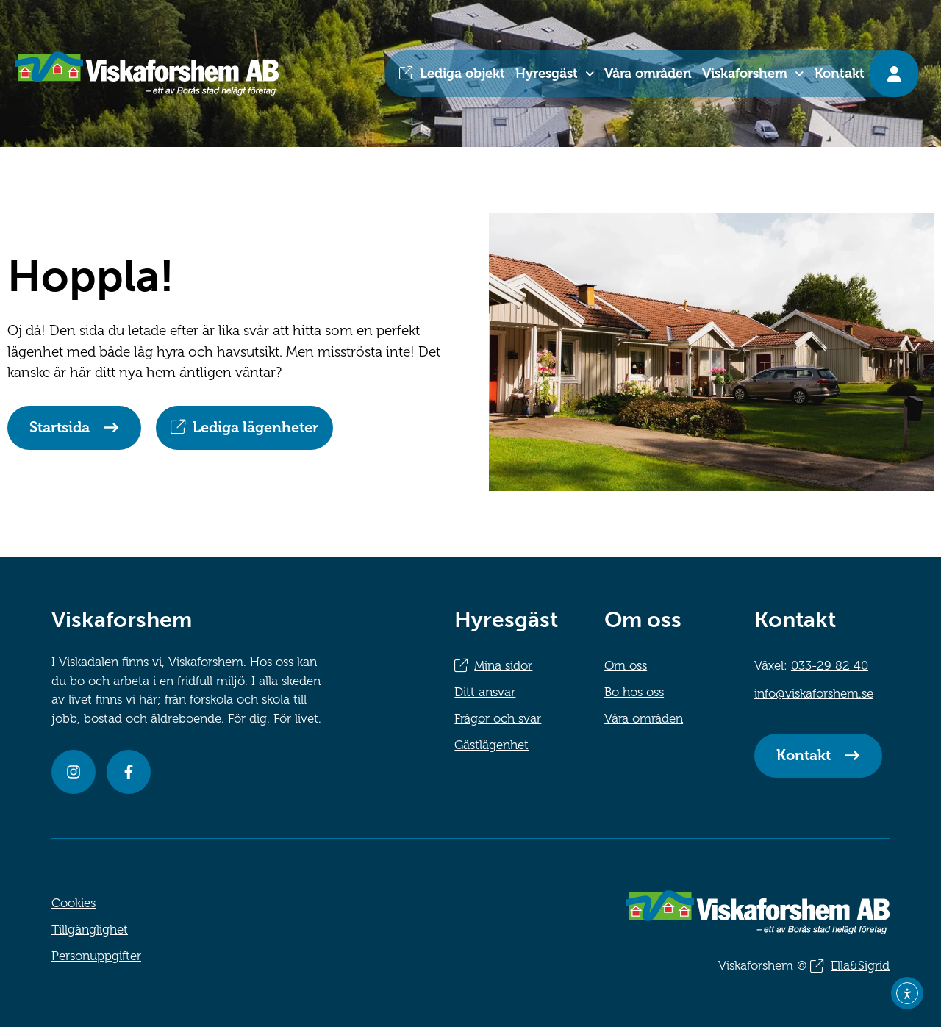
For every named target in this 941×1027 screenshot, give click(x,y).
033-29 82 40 (829, 666)
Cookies (73, 903)
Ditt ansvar (484, 692)
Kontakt (840, 73)
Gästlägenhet (491, 745)
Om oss (625, 666)
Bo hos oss (634, 692)
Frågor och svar (497, 719)
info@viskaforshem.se (813, 694)
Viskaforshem (753, 74)
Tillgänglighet (89, 930)
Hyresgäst (555, 74)
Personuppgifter (96, 956)
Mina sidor (503, 666)
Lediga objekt (462, 73)
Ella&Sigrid (860, 966)
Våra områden (648, 73)
